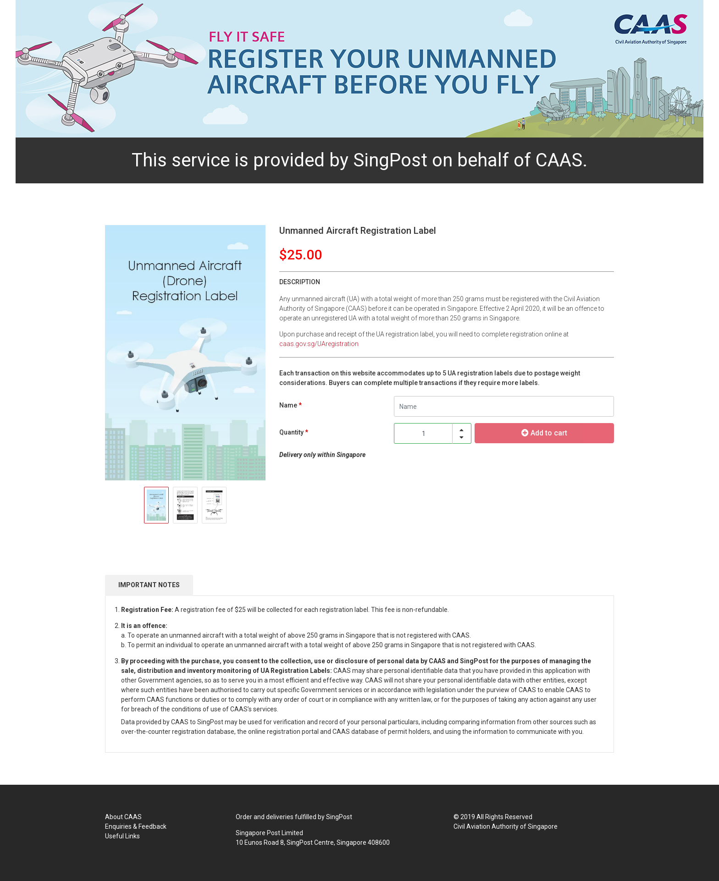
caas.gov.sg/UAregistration (319, 343)
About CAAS (123, 816)
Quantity (291, 432)
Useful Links (122, 836)
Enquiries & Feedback (135, 826)
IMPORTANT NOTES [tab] (149, 585)
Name (288, 405)
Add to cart (544, 433)
